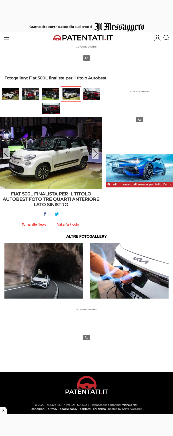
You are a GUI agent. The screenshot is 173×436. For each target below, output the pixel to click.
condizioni (38, 409)
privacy (52, 409)
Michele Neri (130, 405)
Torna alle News (34, 224)
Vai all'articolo (68, 224)
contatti (85, 409)
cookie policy (68, 409)
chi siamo (99, 409)
